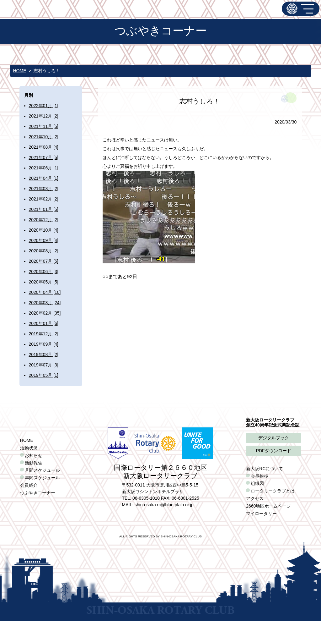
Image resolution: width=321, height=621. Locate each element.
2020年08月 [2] (43, 250)
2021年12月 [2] (43, 115)
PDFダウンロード (273, 450)
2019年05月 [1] (43, 375)
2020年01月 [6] (43, 323)
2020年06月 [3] (43, 271)
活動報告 (33, 462)
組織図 (257, 483)
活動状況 (29, 447)
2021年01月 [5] (43, 209)
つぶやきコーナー (37, 492)
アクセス (255, 498)
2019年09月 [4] (43, 344)
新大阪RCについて (264, 468)
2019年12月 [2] (43, 333)
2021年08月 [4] (43, 147)
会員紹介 (29, 485)
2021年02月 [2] (43, 198)
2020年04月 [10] (45, 292)
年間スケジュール (42, 477)
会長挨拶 (259, 476)
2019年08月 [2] (43, 354)
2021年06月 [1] (43, 167)
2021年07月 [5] (43, 157)
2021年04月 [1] (43, 178)
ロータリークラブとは (273, 490)
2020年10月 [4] (43, 230)
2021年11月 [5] (43, 126)
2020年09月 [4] (43, 240)
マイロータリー (261, 513)
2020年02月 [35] (45, 313)
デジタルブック (273, 437)
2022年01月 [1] (43, 105)
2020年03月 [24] (45, 302)
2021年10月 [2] (43, 136)
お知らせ (33, 455)
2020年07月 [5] (43, 261)
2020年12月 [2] (43, 219)
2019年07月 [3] (43, 364)
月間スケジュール (42, 470)
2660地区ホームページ (268, 505)
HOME (19, 70)
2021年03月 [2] (43, 188)
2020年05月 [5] (43, 281)
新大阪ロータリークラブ (291, 8)
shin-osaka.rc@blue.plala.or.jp (164, 504)
